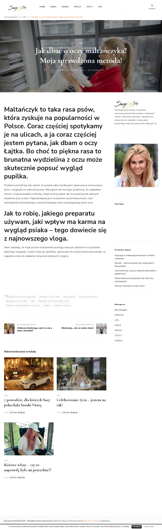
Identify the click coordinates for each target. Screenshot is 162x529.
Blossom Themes (92, 521)
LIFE (100, 7)
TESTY (89, 7)
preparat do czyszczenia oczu (53, 301)
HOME (42, 7)
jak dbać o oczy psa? (49, 297)
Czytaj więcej (148, 526)
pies (33, 301)
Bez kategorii (121, 309)
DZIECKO (119, 315)
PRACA (77, 7)
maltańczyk (69, 297)
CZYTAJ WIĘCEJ (17, 413)
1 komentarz (98, 70)
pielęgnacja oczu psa (16, 301)
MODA (53, 7)
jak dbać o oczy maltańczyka (21, 297)
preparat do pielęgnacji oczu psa (22, 305)
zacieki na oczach (62, 305)
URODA (65, 7)
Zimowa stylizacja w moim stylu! (129, 285)
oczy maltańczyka (88, 297)
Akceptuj (136, 526)
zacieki (46, 305)
